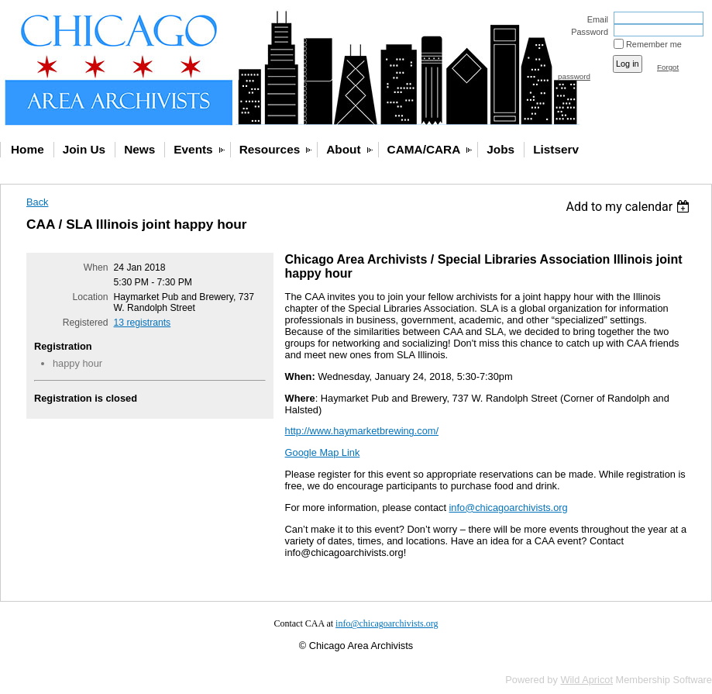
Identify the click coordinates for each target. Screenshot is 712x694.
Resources (270, 149)
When (96, 267)
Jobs (500, 149)
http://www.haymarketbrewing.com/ (362, 431)
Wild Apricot (586, 679)
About (343, 149)
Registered (85, 322)
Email (595, 19)
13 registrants (142, 322)
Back (37, 202)
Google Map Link (322, 452)
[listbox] (629, 206)
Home (27, 149)
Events (193, 149)
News (139, 149)
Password (587, 31)
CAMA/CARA (424, 149)
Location (90, 297)
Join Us (84, 149)
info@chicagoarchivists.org (508, 507)
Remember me (654, 44)
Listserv (556, 149)
